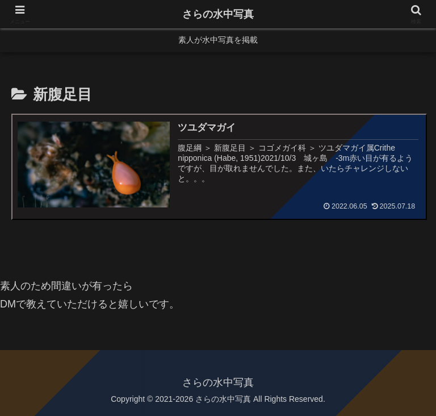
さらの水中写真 (218, 14)
